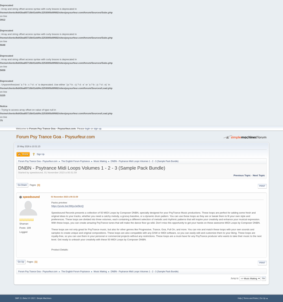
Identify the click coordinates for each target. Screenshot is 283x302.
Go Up (21, 262)
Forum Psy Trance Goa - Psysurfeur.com (55, 136)
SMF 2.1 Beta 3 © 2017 (25, 298)
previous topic (242, 175)
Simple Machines (44, 298)
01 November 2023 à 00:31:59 (64, 197)
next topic (259, 175)
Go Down (22, 185)
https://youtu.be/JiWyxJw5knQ (67, 206)
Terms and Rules (250, 298)
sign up (97, 128)
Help (240, 298)
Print (262, 186)
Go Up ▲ (264, 298)
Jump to (234, 278)
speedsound (31, 196)
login (87, 128)
